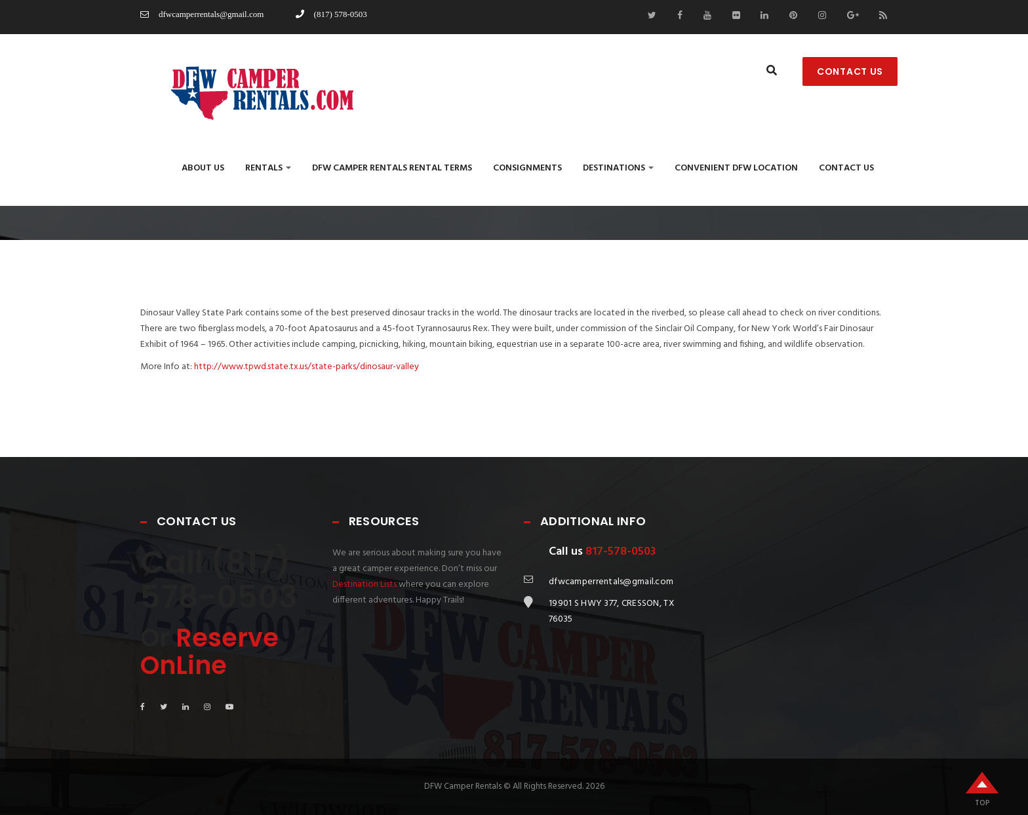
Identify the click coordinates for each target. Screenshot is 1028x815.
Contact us (846, 168)
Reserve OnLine (209, 651)
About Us (203, 168)
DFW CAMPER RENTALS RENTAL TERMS (392, 168)
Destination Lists (364, 584)
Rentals (268, 168)
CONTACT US (850, 71)
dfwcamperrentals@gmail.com (202, 14)
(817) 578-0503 (331, 14)
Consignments (527, 168)
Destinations (618, 168)
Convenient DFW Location (736, 168)
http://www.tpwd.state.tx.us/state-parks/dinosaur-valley (306, 366)
